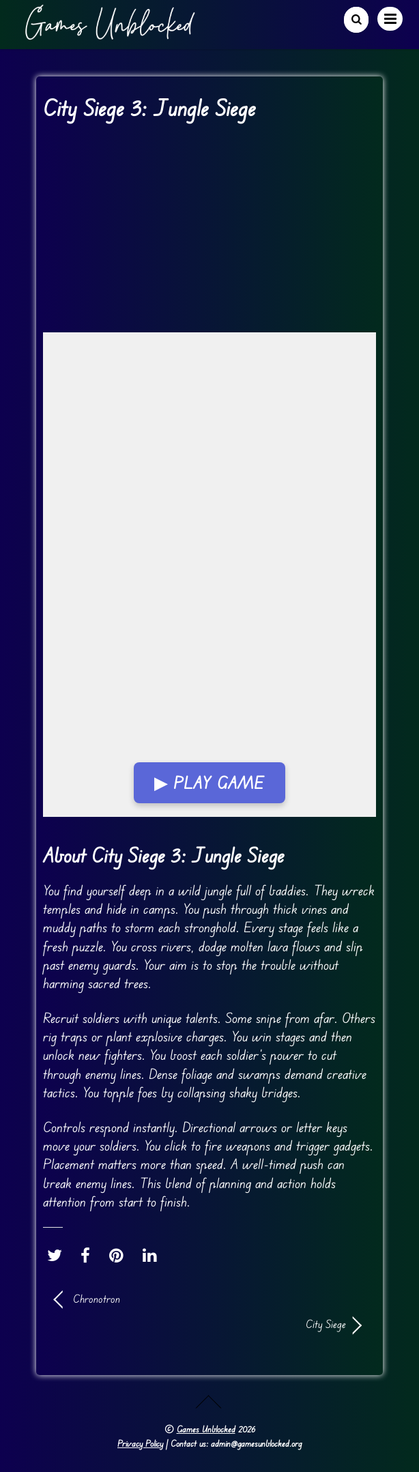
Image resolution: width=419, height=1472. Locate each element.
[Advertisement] (209, 231)
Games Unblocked (206, 1429)
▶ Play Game (209, 783)
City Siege (200, 1324)
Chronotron (96, 1298)
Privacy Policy (140, 1443)
